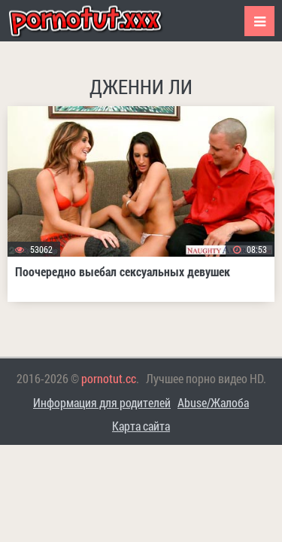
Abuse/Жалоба (213, 402)
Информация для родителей (102, 402)
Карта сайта (141, 426)
